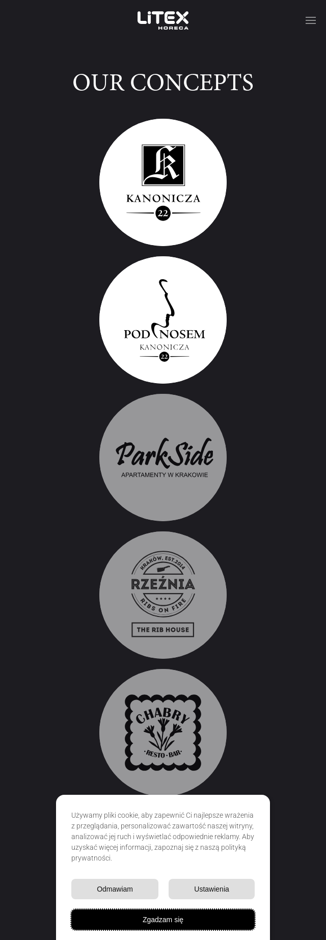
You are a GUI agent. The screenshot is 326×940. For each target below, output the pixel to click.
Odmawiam (115, 889)
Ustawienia (211, 889)
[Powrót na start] (163, 20)
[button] (311, 20)
